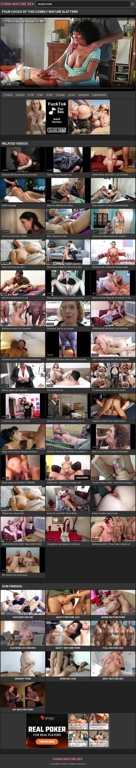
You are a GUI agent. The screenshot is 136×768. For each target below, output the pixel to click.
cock (73, 95)
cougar (61, 95)
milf (32, 95)
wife (50, 95)
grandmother (100, 95)
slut (41, 95)
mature (9, 95)
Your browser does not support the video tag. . (68, 53)
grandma (85, 95)
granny (21, 95)
